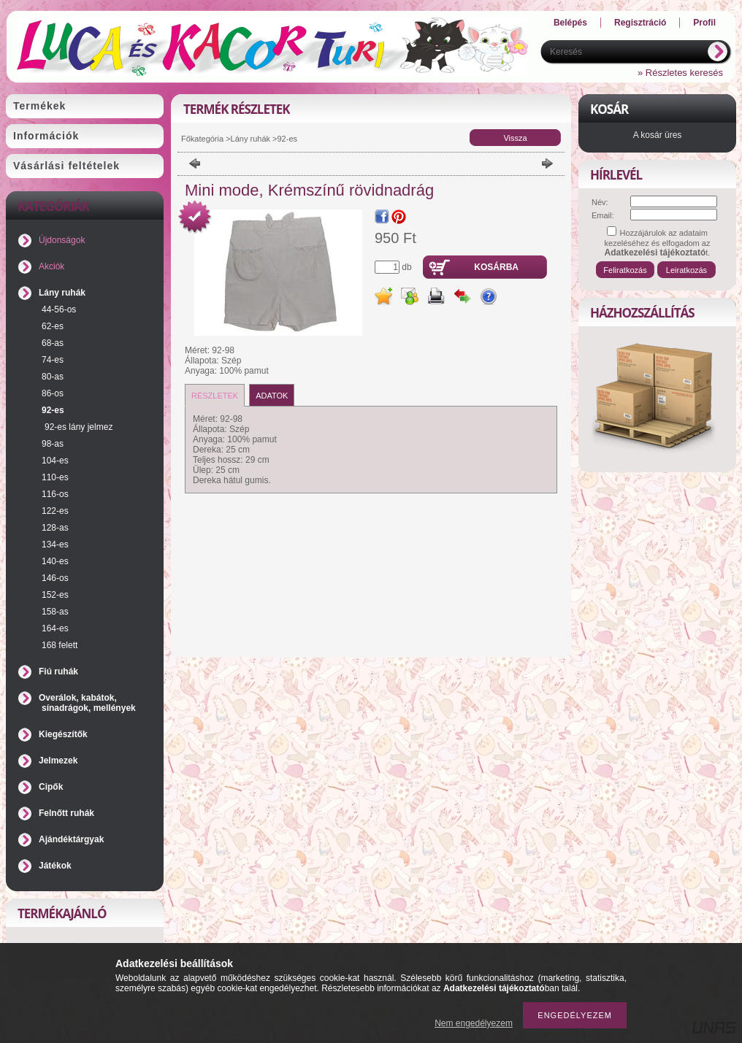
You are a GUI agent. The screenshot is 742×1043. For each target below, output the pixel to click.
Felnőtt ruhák (66, 813)
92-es (53, 410)
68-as (53, 343)
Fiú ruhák (58, 671)
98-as (53, 444)
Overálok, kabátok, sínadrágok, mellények (87, 703)
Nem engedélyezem (474, 1023)
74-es (53, 360)
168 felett (59, 645)
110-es (55, 477)
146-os (55, 578)
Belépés (570, 23)
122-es (55, 511)
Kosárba (496, 267)
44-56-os (59, 309)
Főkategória (202, 138)
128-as (55, 528)
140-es (55, 561)
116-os (55, 494)
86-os (53, 393)
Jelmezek (58, 760)
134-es (55, 544)
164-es (55, 628)
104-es (55, 460)
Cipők (51, 787)
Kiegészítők (63, 734)
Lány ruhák (62, 293)
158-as (55, 612)
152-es (55, 595)
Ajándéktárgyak (71, 839)
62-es (53, 326)
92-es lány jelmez (78, 427)
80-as (53, 377)
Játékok (55, 866)
